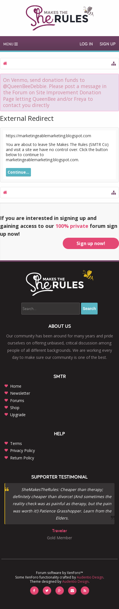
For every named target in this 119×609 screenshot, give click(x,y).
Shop (14, 407)
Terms (16, 443)
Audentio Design (90, 577)
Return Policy (22, 457)
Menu (10, 44)
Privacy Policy (22, 450)
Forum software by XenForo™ (59, 572)
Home (15, 386)
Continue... (18, 172)
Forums (17, 400)
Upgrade (18, 414)
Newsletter (20, 393)
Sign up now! (91, 243)
